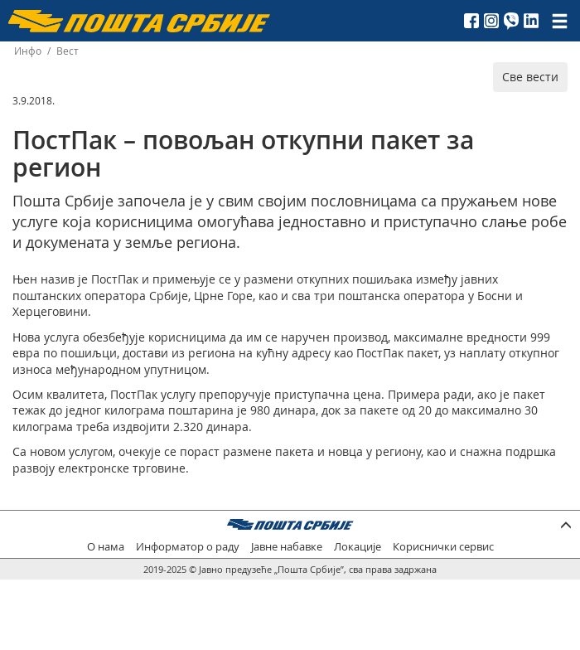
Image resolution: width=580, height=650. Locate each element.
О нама (105, 547)
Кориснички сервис (443, 547)
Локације (357, 547)
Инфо (27, 51)
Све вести (530, 77)
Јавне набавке (286, 547)
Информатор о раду (187, 547)
